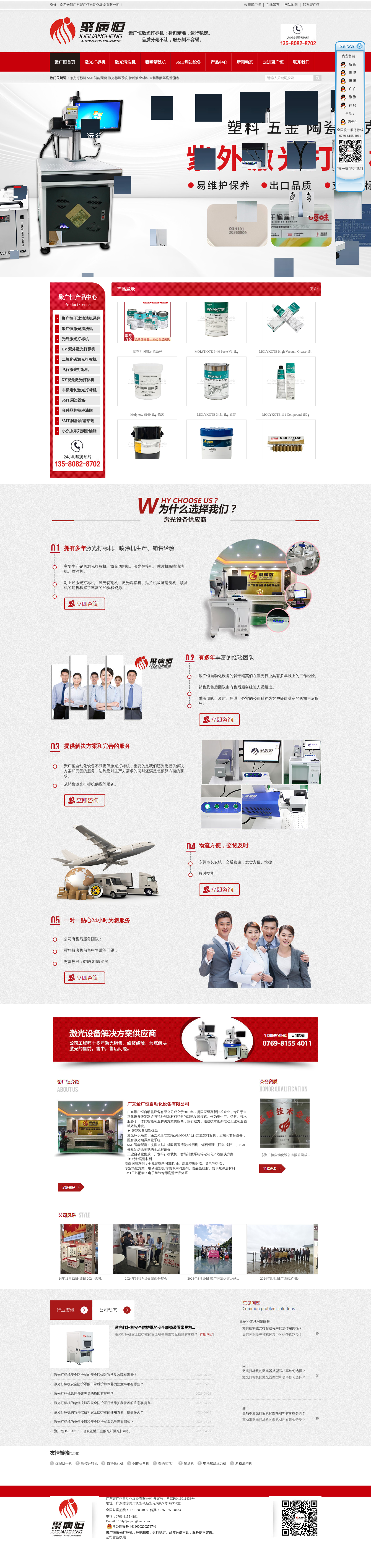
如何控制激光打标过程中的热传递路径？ (272, 1331)
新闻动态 (245, 62)
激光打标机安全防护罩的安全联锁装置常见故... (155, 1328)
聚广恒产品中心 (77, 297)
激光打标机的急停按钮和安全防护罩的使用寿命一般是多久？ (99, 1412)
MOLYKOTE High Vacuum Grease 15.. (285, 355)
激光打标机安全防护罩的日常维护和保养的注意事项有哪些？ (99, 1384)
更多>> (245, 1321)
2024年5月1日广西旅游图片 (283, 1278)
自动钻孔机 (115, 1463)
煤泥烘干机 (63, 1463)
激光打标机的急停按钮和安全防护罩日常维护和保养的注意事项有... (103, 1403)
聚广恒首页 (65, 62)
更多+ (314, 289)
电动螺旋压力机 (214, 1463)
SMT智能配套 (97, 78)
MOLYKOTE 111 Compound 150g (285, 418)
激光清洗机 (125, 62)
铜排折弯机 (141, 1463)
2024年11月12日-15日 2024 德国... (82, 1278)
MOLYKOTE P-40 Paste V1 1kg (216, 355)
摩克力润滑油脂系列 (147, 355)
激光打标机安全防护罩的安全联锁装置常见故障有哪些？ (95, 1375)
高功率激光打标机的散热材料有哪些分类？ (273, 1416)
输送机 (189, 1463)
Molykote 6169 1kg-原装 (147, 418)
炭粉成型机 (243, 1463)
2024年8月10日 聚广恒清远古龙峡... (216, 1278)
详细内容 (206, 1334)
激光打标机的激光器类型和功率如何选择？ (273, 1374)
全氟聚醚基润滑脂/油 (164, 78)
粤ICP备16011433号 (181, 1498)
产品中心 (219, 62)
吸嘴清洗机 (155, 62)
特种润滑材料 (139, 78)
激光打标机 (95, 62)
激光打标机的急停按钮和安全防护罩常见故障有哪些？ (94, 1422)
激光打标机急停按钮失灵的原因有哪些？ (84, 1393)
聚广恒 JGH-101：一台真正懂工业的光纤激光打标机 (92, 1431)
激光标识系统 (118, 78)
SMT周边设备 (188, 62)
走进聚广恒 (273, 62)
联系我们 (301, 62)
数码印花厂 (166, 1463)
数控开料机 (89, 1463)
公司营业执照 (116, 1537)
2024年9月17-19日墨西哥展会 (149, 1278)
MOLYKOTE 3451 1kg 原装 (216, 418)
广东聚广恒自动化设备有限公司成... (287, 1155)
